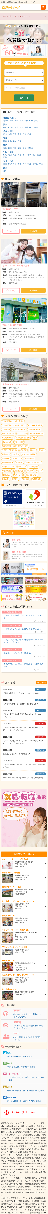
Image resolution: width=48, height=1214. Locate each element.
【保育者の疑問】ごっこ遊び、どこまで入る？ (22, 629)
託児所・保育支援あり (33, 463)
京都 (15, 148)
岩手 (16, 121)
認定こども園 (6, 442)
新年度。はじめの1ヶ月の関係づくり (18, 653)
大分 (24, 164)
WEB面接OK (36, 479)
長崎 (15, 164)
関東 (5, 124)
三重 (19, 141)
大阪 (5, 148)
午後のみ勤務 (6, 471)
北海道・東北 (9, 118)
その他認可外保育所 (23, 438)
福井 (29, 134)
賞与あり (42, 450)
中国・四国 (8, 152)
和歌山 (30, 148)
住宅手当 (16, 454)
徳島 (29, 155)
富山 (19, 134)
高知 (5, 157)
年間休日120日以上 (8, 467)
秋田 (26, 121)
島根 (19, 155)
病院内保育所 (22, 434)
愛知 (5, 141)
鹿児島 (35, 164)
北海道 (6, 121)
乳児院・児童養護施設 (10, 450)
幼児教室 (23, 450)
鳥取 (15, 155)
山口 (24, 155)
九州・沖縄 (8, 161)
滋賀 (19, 148)
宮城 (21, 121)
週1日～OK (22, 467)
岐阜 (10, 141)
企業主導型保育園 (8, 434)
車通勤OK (19, 463)
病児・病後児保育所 (36, 434)
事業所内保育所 (7, 438)
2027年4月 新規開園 (35, 425)
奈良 (24, 148)
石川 (24, 134)
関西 (5, 145)
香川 (34, 155)
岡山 (10, 155)
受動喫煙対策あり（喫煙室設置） (13, 425)
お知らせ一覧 (41, 683)
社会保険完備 (29, 458)
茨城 (26, 127)
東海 (5, 138)
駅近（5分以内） (31, 475)
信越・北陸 (8, 131)
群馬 (36, 127)
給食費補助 (6, 458)
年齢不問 (39, 471)
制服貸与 (15, 479)
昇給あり (33, 450)
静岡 (15, 141)
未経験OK (29, 471)
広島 (5, 155)
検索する (24, 97)
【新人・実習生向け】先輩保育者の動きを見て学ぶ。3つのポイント (23, 641)
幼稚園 (35, 438)
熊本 (19, 164)
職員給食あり (6, 475)
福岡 (5, 164)
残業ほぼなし (19, 471)
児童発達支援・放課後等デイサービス (15, 446)
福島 (36, 121)
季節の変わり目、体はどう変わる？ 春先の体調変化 (23, 665)
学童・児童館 (19, 442)
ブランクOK (25, 479)
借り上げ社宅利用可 (29, 454)
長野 (15, 134)
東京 (5, 127)
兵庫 (10, 148)
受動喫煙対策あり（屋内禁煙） (13, 421)
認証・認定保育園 (19, 429)
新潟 (5, 134)
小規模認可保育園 (34, 429)
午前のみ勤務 (33, 467)
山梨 (10, 134)
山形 (31, 121)
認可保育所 (6, 429)
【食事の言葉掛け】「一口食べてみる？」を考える (23, 616)
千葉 (16, 127)
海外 (5, 168)
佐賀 (10, 164)
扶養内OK (5, 479)
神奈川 (10, 127)
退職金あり (6, 454)
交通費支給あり (7, 463)
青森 (11, 121)
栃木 (31, 127)
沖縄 (41, 164)
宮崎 (29, 164)
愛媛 (39, 155)
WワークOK (18, 475)
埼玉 (21, 127)
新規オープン (17, 458)
